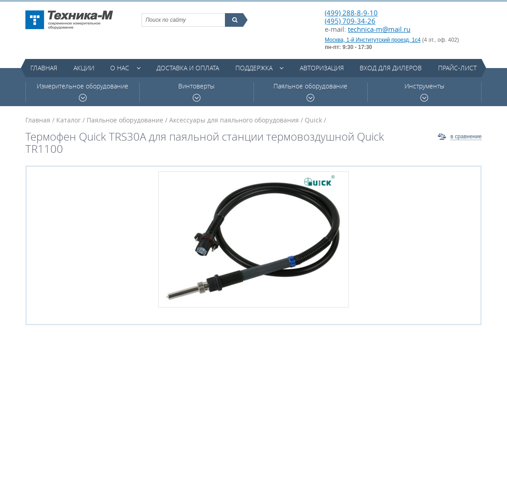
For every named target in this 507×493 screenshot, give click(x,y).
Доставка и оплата (187, 67)
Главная (43, 67)
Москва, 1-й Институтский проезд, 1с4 (372, 40)
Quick (313, 120)
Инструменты (424, 92)
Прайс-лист (457, 67)
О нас (119, 67)
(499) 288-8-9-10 (351, 12)
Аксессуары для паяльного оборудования (234, 120)
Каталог (68, 120)
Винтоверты (196, 92)
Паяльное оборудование (310, 92)
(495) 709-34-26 (350, 20)
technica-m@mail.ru (379, 29)
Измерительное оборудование (82, 92)
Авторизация (322, 67)
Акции (83, 67)
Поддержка (254, 67)
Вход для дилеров (391, 67)
